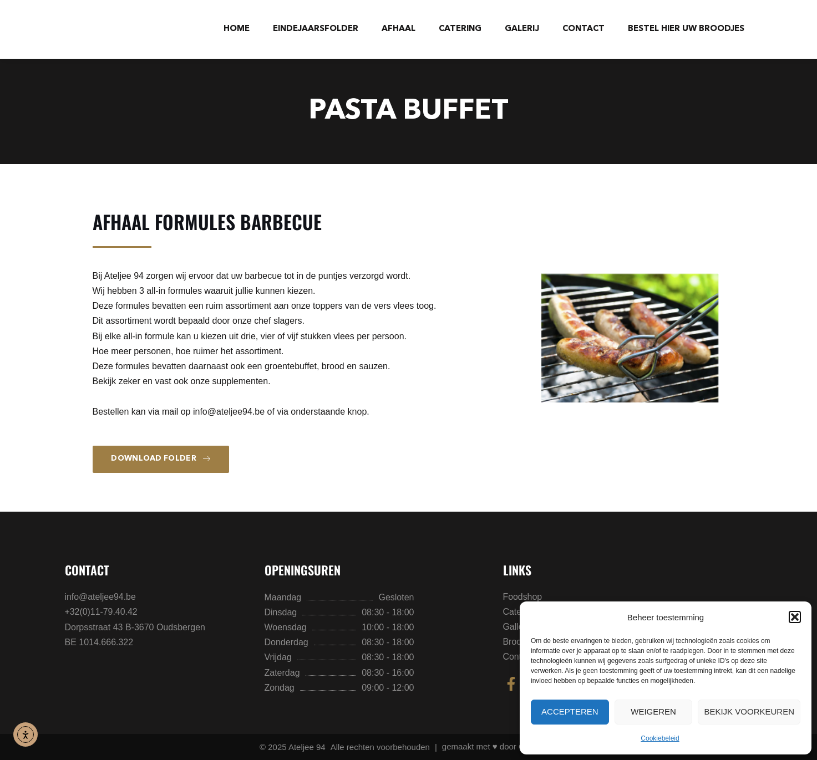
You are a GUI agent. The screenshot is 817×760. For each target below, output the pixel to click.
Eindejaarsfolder (315, 29)
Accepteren (569, 711)
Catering (460, 29)
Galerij (522, 29)
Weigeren (653, 711)
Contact (583, 29)
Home (237, 29)
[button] (794, 617)
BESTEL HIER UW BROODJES (686, 29)
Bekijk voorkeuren (749, 711)
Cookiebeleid (660, 738)
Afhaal (398, 29)
